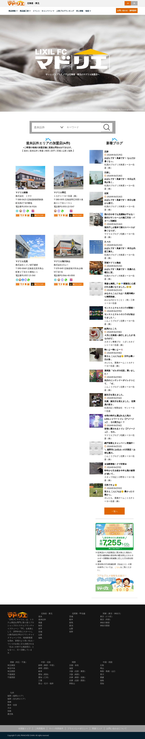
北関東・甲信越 (78, 613)
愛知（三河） (44, 677)
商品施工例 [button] (24, 11)
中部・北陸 (46, 662)
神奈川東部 (105, 622)
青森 (41, 150)
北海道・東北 (46, 613)
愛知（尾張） (44, 674)
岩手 (53, 150)
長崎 (9, 702)
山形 (64, 150)
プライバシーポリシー (77, 728)
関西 (74, 662)
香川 (102, 674)
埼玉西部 (11, 671)
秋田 (47, 150)
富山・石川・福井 (46, 683)
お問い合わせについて (116, 728)
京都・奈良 (74, 665)
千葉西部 (11, 677)
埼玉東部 (11, 665)
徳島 (102, 680)
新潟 (71, 625)
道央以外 (34, 150)
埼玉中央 (11, 668)
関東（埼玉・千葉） (18, 662)
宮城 (59, 150)
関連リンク (97, 728)
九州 (12, 692)
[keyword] (82, 127)
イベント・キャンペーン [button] (42, 11)
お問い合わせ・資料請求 (126, 10)
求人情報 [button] (79, 11)
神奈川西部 (105, 625)
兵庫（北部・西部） (77, 680)
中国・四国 (107, 662)
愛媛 (102, 677)
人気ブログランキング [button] (65, 11)
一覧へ (115, 511)
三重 (40, 680)
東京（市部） (106, 619)
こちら (117, 567)
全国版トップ (24, 728)
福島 (70, 150)
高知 (102, 683)
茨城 (71, 616)
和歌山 (72, 683)
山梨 (71, 628)
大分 (9, 708)
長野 (71, 631)
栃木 (71, 619)
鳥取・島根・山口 (107, 671)
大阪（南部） (75, 674)
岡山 (102, 668)
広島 (102, 665)
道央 (26, 150)
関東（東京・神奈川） (112, 613)
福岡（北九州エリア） (16, 699)
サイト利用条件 (56, 728)
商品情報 (12, 11)
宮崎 (9, 711)
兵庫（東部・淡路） (77, 677)
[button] (65, 108)
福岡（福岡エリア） (16, 696)
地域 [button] (87, 11)
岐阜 (40, 671)
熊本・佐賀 (12, 705)
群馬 (71, 622)
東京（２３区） (106, 616)
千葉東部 (11, 674)
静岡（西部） (44, 668)
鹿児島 (10, 714)
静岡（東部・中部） (46, 665)
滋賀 (71, 668)
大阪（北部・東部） (77, 671)
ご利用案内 (40, 728)
